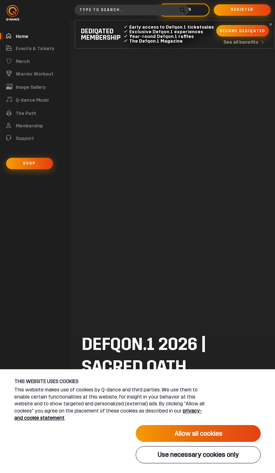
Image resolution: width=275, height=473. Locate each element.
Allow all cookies (198, 435)
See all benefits (245, 42)
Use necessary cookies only (198, 455)
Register (242, 10)
